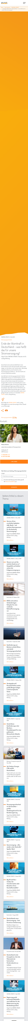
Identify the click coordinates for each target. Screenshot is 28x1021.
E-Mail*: (3, 473)
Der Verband (7, 7)
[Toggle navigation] (24, 3)
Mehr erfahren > (10, 540)
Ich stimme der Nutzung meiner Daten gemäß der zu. (14, 480)
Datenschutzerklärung (10, 481)
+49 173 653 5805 (6, 456)
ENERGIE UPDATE (15, 7)
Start (2, 7)
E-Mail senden (14, 461)
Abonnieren (14, 487)
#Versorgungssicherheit (6, 340)
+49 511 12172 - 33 (6, 454)
